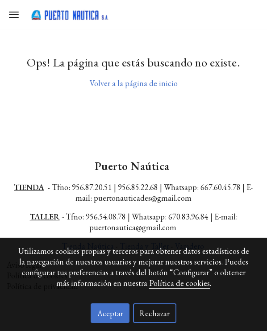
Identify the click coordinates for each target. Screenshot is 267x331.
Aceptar (110, 313)
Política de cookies (179, 283)
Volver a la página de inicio (134, 83)
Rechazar (154, 313)
